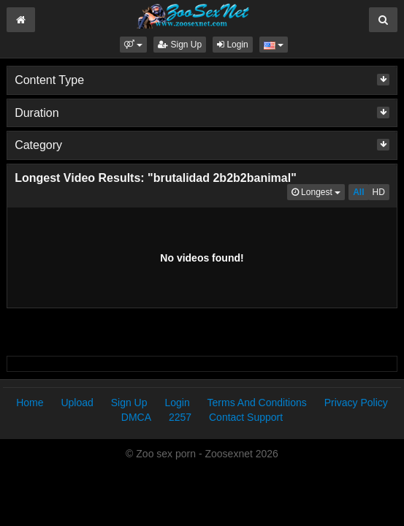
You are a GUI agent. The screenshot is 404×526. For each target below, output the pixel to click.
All (358, 192)
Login (232, 44)
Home (29, 402)
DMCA (136, 417)
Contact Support (246, 417)
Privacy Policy (356, 402)
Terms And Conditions (257, 402)
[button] (133, 45)
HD (379, 192)
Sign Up (180, 44)
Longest (318, 191)
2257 (180, 417)
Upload (77, 402)
